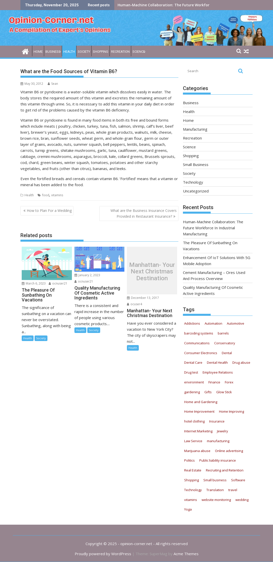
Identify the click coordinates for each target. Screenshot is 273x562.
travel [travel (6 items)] (232, 490)
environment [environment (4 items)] (194, 382)
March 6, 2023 (34, 283)
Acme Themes (186, 553)
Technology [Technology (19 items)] (193, 490)
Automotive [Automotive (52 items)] (235, 323)
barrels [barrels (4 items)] (223, 333)
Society (84, 51)
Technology (193, 182)
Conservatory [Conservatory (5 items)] (224, 343)
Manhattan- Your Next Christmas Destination (152, 272)
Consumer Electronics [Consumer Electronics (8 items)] (200, 353)
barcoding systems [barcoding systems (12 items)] (198, 333)
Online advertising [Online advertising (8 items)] (229, 450)
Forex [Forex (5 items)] (229, 382)
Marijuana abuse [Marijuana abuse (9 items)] (197, 450)
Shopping (100, 51)
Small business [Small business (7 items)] (215, 480)
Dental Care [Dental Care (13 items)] (193, 362)
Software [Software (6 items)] (238, 480)
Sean (53, 83)
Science (138, 51)
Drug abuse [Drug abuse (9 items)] (241, 362)
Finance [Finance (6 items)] (214, 382)
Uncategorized (196, 190)
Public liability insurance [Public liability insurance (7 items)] (217, 460)
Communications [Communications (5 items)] (197, 343)
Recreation (120, 51)
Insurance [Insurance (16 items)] (217, 421)
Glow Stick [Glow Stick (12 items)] (224, 392)
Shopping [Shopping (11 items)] (191, 480)
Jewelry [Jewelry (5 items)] (222, 431)
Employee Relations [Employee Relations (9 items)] (218, 372)
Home (38, 51)
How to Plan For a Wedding (49, 210)
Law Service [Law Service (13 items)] (193, 441)
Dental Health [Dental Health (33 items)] (217, 362)
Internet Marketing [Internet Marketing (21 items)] (198, 431)
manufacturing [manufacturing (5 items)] (218, 441)
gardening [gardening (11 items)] (192, 392)
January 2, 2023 (87, 275)
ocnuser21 (58, 283)
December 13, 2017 (143, 298)
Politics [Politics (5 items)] (189, 460)
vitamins (57, 195)
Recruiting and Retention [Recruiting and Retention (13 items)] (224, 470)
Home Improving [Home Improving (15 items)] (231, 411)
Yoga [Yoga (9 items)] (188, 509)
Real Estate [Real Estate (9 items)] (192, 470)
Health (69, 51)
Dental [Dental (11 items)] (227, 353)
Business (53, 51)
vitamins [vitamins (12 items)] (190, 499)
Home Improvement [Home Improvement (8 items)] (199, 411)
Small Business (195, 164)
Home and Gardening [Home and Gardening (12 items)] (200, 402)
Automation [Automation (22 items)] (213, 323)
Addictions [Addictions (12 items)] (192, 323)
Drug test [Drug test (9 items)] (191, 372)
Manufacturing (195, 129)
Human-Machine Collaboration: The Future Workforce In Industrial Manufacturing (191, 5)
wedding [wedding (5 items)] (242, 499)
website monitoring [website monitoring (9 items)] (216, 499)
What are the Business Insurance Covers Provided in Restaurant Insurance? (144, 213)
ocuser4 (134, 304)
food (45, 195)
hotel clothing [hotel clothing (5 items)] (194, 421)
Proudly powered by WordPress (103, 553)
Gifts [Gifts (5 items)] (208, 392)
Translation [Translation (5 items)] (215, 490)
